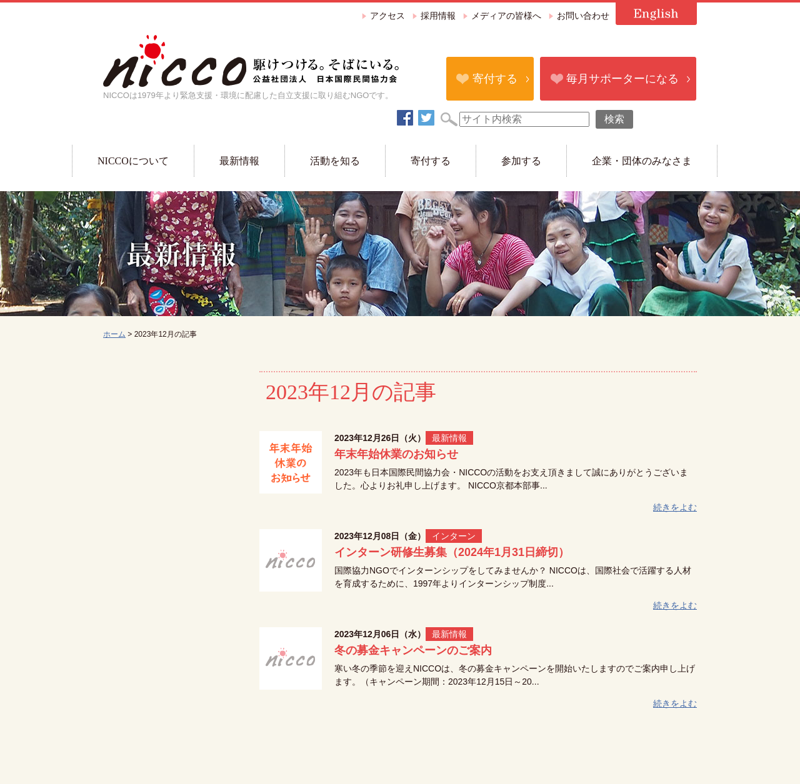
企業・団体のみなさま (642, 161)
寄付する (495, 78)
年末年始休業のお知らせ (396, 454)
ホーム (114, 334)
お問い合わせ (583, 16)
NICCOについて (133, 161)
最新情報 (239, 161)
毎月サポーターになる (622, 78)
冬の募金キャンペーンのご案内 (413, 650)
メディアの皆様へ (506, 16)
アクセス (387, 16)
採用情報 (438, 16)
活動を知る (335, 161)
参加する (521, 161)
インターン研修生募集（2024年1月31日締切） (451, 552)
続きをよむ (675, 507)
